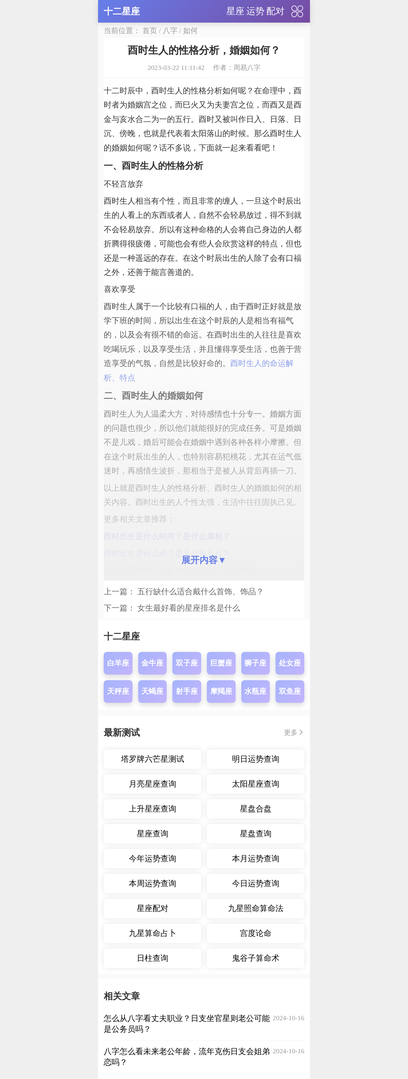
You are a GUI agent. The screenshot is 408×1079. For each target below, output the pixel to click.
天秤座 (118, 691)
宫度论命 (256, 933)
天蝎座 (152, 691)
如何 (190, 31)
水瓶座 (255, 691)
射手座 (187, 691)
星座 (235, 11)
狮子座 (255, 663)
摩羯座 (221, 691)
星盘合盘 (256, 808)
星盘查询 (256, 833)
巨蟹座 (221, 663)
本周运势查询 (152, 883)
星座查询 (152, 833)
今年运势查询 (152, 858)
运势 (255, 11)
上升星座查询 (152, 808)
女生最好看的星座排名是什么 (188, 608)
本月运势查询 (255, 858)
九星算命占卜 (152, 933)
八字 (170, 31)
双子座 (187, 663)
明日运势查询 (255, 759)
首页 (149, 31)
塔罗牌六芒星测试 (152, 759)
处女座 (290, 663)
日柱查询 (152, 958)
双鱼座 (290, 691)
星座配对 (152, 908)
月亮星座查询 (152, 783)
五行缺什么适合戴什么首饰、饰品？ (200, 591)
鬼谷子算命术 (255, 958)
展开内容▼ (204, 560)
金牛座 (152, 663)
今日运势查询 (255, 883)
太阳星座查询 (255, 783)
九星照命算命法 (255, 908)
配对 (275, 11)
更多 (291, 732)
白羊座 (118, 663)
